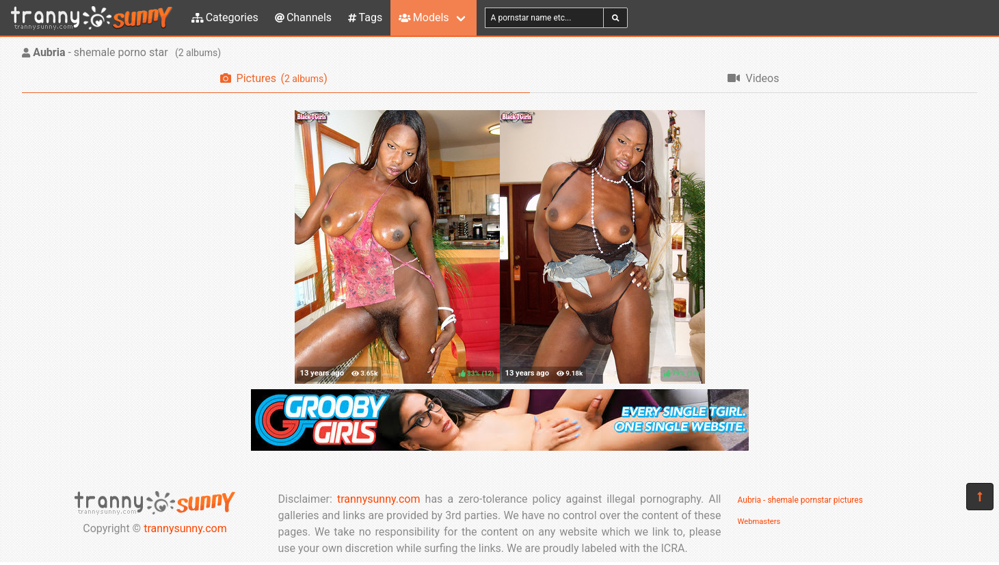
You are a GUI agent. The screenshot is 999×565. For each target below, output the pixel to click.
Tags (365, 17)
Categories (224, 17)
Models (424, 17)
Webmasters (759, 521)
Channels (303, 17)
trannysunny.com (185, 528)
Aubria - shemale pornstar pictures (800, 500)
